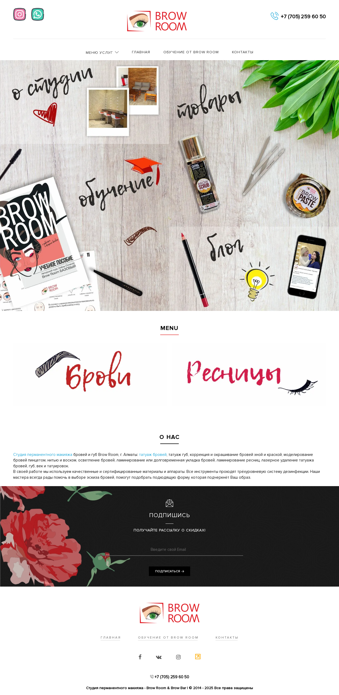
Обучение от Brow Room (191, 52)
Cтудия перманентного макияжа (42, 454)
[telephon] (274, 17)
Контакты (242, 52)
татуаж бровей (153, 454)
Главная (141, 52)
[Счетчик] (198, 657)
